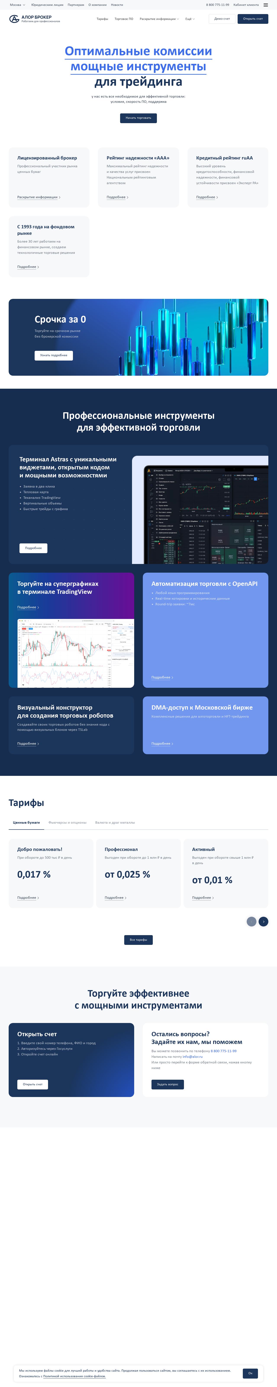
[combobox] (18, 5)
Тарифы (102, 19)
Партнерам (76, 5)
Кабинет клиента (246, 5)
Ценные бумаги (26, 823)
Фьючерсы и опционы (67, 823)
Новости (117, 5)
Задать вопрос (167, 1084)
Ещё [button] (188, 19)
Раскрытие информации (158, 19)
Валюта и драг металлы (115, 823)
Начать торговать (138, 118)
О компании (98, 5)
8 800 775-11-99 (217, 5)
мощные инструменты (138, 67)
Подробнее (33, 548)
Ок (250, 1373)
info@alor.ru (193, 1057)
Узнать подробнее (53, 355)
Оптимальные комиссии (138, 52)
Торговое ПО (124, 19)
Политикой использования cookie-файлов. (74, 1376)
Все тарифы (138, 940)
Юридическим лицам (47, 5)
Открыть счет (253, 19)
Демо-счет (222, 19)
